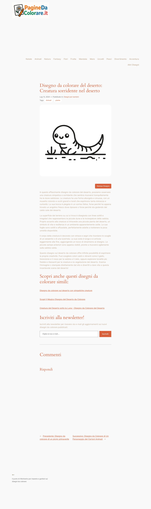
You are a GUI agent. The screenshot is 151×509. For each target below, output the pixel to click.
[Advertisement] (75, 38)
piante (57, 100)
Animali (48, 100)
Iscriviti (105, 334)
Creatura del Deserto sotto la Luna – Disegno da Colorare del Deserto (72, 308)
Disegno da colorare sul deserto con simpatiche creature (66, 290)
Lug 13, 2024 (45, 97)
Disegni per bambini (71, 97)
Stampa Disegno (103, 186)
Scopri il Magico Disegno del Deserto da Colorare (62, 299)
